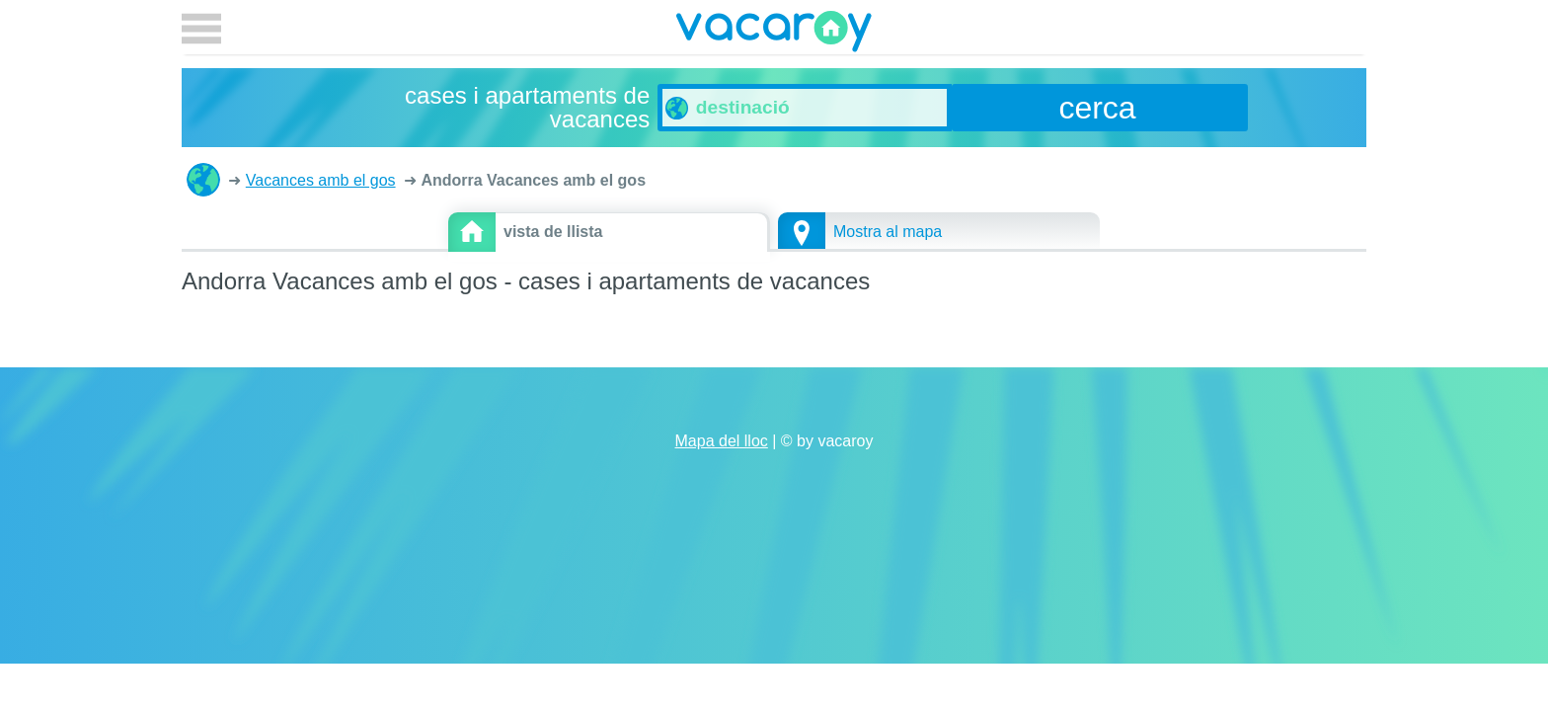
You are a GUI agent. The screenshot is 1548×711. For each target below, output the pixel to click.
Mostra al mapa (887, 231)
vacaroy (774, 34)
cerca (1096, 107)
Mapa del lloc (721, 441)
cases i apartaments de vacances (203, 180)
